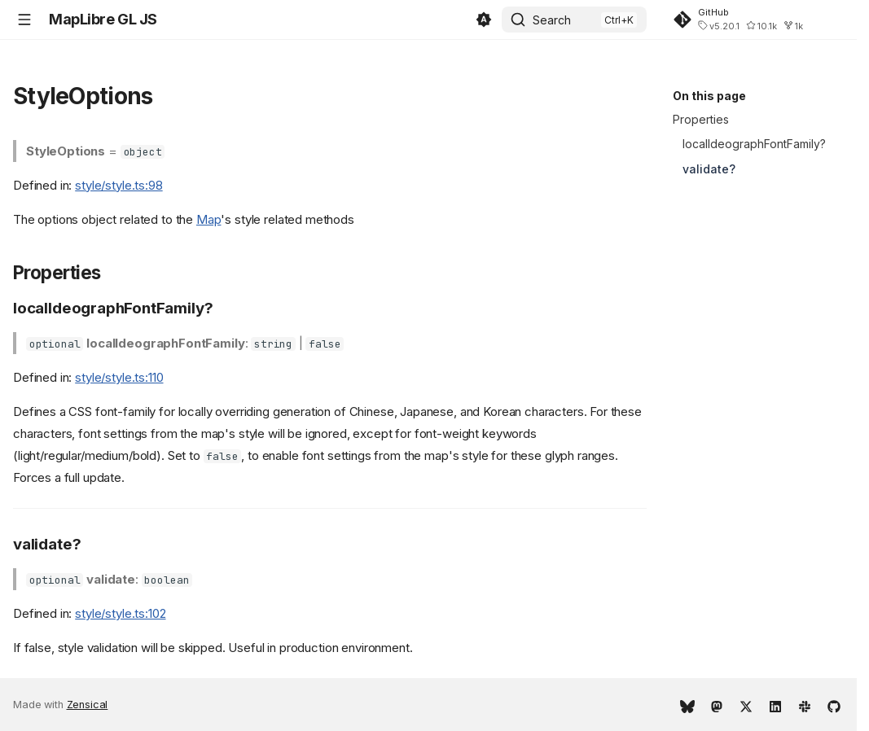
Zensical (87, 704)
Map (209, 219)
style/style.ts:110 (119, 377)
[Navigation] (24, 19)
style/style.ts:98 (118, 185)
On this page (709, 96)
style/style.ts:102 (120, 613)
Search (552, 20)
